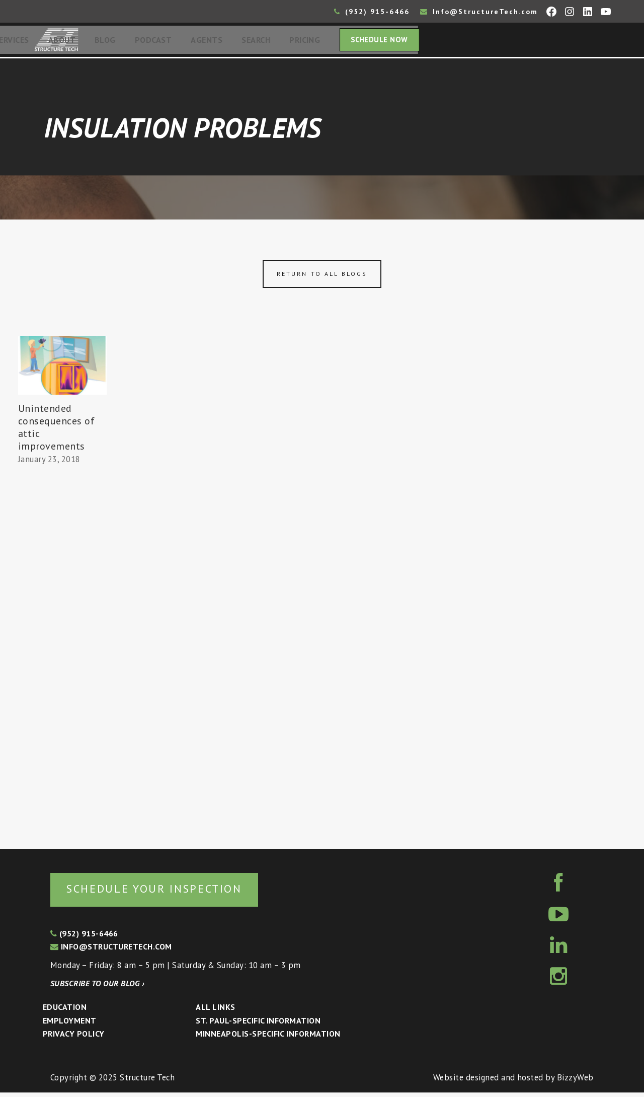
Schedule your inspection (168, 892)
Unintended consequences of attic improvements (56, 430)
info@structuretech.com (111, 951)
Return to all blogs (322, 276)
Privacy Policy (74, 1038)
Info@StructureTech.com (479, 11)
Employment (70, 1025)
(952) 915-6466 (372, 11)
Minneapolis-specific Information (268, 1038)
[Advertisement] (62, 655)
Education (65, 1011)
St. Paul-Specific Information (258, 1025)
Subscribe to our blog (97, 988)
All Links (215, 1011)
